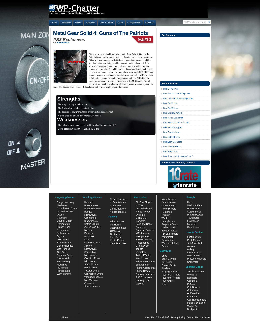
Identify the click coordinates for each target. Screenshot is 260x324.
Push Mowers (194, 240)
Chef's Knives (117, 240)
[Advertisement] (184, 59)
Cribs (164, 255)
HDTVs (139, 205)
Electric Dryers (64, 242)
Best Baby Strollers (171, 137)
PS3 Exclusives (144, 277)
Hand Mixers (90, 267)
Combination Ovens (67, 208)
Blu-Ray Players (144, 202)
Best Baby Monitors (172, 147)
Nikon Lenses (169, 199)
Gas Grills (62, 252)
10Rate (53, 23)
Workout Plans (194, 205)
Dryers (60, 236)
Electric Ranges (65, 245)
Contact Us (192, 317)
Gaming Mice (142, 280)
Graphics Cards (170, 224)
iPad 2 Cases (143, 258)
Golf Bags (192, 296)
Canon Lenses (169, 202)
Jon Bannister (62, 43)
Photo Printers (169, 208)
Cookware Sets (118, 227)
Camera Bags (169, 205)
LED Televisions (144, 208)
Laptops (140, 283)
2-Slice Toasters (118, 208)
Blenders (88, 202)
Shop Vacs (192, 262)
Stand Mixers (91, 264)
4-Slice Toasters (118, 212)
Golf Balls (192, 280)
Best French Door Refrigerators (177, 94)
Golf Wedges (194, 293)
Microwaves (90, 249)
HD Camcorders (170, 233)
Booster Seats (169, 265)
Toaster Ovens (91, 270)
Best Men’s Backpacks (173, 118)
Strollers (166, 268)
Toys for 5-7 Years (171, 277)
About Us (149, 317)
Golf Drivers (193, 287)
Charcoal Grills (64, 255)
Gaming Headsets (145, 274)
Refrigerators (63, 271)
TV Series (167, 212)
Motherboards (169, 227)
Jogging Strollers (170, 271)
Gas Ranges (63, 249)
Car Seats (167, 262)
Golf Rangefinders (196, 299)
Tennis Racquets (195, 271)
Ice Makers (62, 267)
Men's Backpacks (196, 303)
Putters (191, 284)
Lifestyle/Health (134, 23)
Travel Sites (193, 217)
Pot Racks (115, 224)
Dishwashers (63, 233)
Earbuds (166, 215)
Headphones (142, 236)
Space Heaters (92, 286)
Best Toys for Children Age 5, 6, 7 (178, 156)
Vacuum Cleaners (93, 277)
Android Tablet (143, 255)
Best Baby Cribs (170, 151)
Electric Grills (64, 258)
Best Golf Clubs (170, 103)
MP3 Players (142, 233)
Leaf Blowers (194, 237)
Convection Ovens (93, 273)
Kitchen (78, 23)
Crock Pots (115, 205)
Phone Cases (143, 271)
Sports (120, 23)
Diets (190, 202)
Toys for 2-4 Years (171, 274)
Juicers (88, 245)
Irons (86, 239)
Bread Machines (92, 208)
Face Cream (193, 227)
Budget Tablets (169, 230)
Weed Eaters (194, 255)
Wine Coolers (64, 274)
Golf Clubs (192, 290)
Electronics (66, 23)
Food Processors (93, 242)
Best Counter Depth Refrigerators (178, 98)
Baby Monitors (169, 259)
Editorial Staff (162, 317)
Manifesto (204, 317)
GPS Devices (143, 245)
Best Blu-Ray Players (172, 113)
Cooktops (62, 217)
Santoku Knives (118, 243)
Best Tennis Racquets (173, 127)
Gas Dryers (63, 239)
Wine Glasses (117, 221)
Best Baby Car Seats (172, 142)
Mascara (191, 224)
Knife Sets (115, 237)
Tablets (139, 249)
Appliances (90, 23)
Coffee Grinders (118, 202)
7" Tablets (141, 252)
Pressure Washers (196, 258)
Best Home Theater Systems (176, 122)
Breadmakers (91, 205)
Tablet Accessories (145, 261)
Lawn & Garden (106, 23)
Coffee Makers (91, 224)
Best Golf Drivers (170, 89)
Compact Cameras (145, 230)
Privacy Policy (178, 317)
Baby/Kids (149, 23)
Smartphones (143, 264)
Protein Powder (195, 214)
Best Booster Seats (171, 132)
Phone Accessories (146, 268)
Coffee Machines (119, 199)
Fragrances (193, 221)
